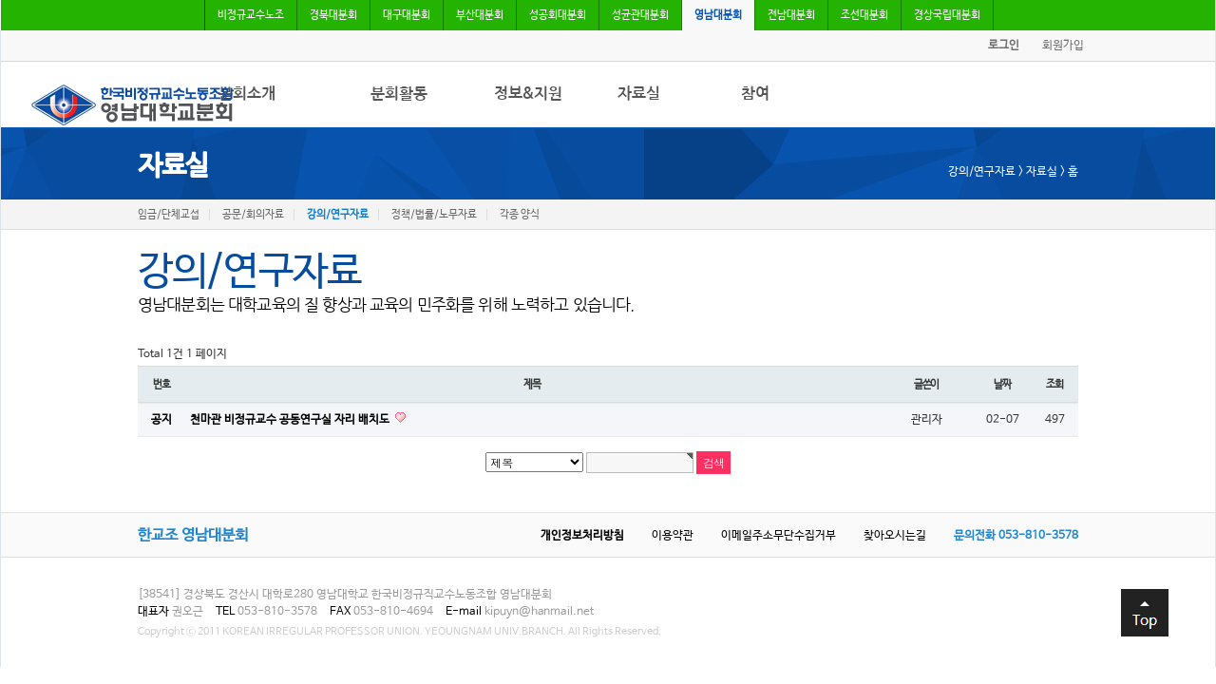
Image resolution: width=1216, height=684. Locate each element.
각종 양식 (520, 214)
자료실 (639, 93)
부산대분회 (480, 15)
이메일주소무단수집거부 (778, 535)
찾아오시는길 (895, 535)
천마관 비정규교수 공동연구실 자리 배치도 (291, 420)
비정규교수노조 (251, 15)
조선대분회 (864, 15)
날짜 (1002, 384)
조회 (1054, 384)
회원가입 (1063, 45)
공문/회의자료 (253, 214)
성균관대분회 (640, 15)
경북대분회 (333, 15)
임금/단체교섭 (169, 214)
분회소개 (247, 93)
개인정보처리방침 (582, 535)
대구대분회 (406, 15)
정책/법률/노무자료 (434, 214)
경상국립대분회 (947, 15)
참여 (755, 93)
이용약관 (673, 535)
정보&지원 (528, 93)
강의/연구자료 (338, 214)
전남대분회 (791, 15)
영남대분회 (718, 15)
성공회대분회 (557, 15)
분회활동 (399, 93)
